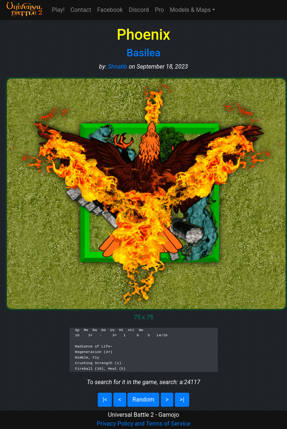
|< (105, 399)
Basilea (144, 53)
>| (182, 399)
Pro (159, 9)
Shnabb (117, 66)
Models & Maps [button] (190, 9)
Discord (139, 9)
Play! (58, 9)
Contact (80, 9)
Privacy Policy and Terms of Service (143, 423)
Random (143, 399)
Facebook (110, 9)
